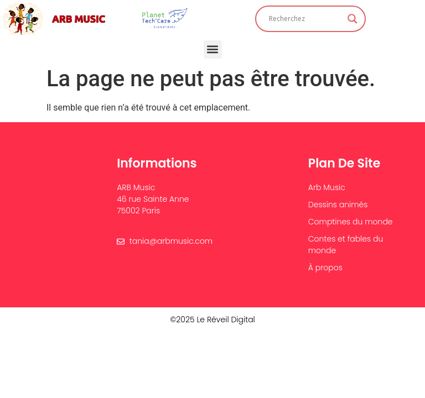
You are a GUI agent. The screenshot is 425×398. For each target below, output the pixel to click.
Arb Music (326, 187)
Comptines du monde (350, 221)
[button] (213, 49)
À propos (325, 267)
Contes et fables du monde (345, 244)
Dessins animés (338, 204)
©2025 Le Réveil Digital (212, 319)
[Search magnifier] (352, 19)
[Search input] (305, 19)
